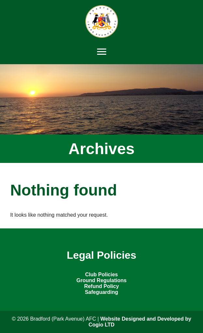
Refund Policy (101, 286)
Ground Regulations (102, 280)
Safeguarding (101, 292)
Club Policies (101, 274)
